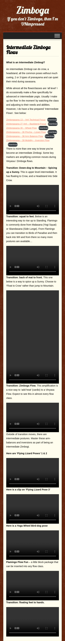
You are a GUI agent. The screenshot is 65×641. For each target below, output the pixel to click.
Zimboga (32, 10)
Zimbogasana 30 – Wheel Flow (21, 128)
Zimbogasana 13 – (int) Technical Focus (26, 119)
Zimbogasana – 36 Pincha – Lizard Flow (26, 132)
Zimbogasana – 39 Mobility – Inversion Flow (28, 140)
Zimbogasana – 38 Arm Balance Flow (24, 136)
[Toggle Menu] (57, 35)
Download (52, 119)
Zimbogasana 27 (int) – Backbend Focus (26, 124)
